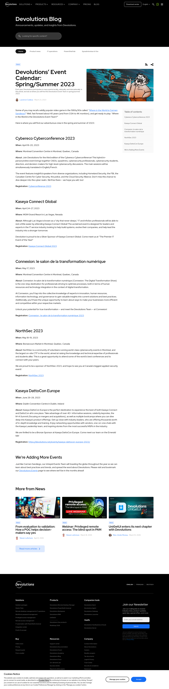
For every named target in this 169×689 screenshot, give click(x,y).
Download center (132, 4)
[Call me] (157, 4)
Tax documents (89, 656)
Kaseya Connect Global (133, 123)
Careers (86, 650)
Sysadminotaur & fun (90, 51)
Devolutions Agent (90, 608)
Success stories (55, 666)
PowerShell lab (69, 51)
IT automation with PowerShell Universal (28, 624)
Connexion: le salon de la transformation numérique (134, 130)
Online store (19, 644)
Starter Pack (19, 608)
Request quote (20, 650)
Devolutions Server (90, 628)
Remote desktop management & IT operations (30, 611)
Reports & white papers (57, 669)
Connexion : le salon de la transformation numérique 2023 (56, 315)
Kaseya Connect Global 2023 (43, 246)
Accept (138, 679)
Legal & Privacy (89, 659)
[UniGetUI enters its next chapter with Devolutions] (131, 508)
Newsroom (87, 669)
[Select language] (146, 4)
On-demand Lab (55, 663)
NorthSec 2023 (130, 138)
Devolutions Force (55, 659)
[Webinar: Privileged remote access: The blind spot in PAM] (84, 508)
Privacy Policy (130, 639)
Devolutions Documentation (59, 647)
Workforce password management (26, 614)
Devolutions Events (28, 470)
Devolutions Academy (57, 653)
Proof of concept (21, 630)
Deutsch (149, 584)
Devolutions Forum (56, 650)
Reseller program (89, 653)
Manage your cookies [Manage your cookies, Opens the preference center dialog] (117, 679)
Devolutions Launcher (91, 614)
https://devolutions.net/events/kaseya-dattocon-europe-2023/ (59, 441)
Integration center (21, 627)
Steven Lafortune (24, 538)
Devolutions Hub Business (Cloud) (95, 625)
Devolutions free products (58, 622)
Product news (35, 51)
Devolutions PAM (55, 614)
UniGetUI (53, 618)
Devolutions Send (89, 605)
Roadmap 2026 (55, 625)
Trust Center (88, 663)
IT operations (52, 51)
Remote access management (25, 621)
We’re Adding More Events (134, 150)
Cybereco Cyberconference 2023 (137, 117)
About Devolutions (90, 647)
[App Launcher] (162, 4)
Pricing (18, 647)
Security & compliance (91, 666)
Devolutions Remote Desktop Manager (62, 605)
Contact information (90, 644)
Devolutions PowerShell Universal (60, 608)
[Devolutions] (11, 4)
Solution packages (21, 605)
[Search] (153, 4)
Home (20, 51)
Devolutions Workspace (57, 611)
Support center (55, 644)
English (130, 584)
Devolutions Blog (39, 19)
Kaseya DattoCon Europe (133, 144)
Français (139, 584)
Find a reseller (20, 653)
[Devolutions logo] (25, 584)
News (18, 64)
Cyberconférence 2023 (40, 186)
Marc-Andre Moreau (118, 535)
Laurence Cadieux (24, 99)
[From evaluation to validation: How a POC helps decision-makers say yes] (38, 508)
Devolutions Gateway (91, 611)
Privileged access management (25, 618)
